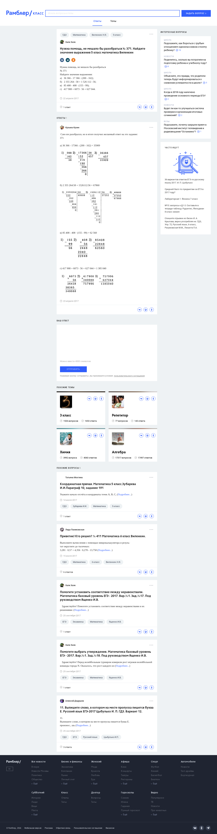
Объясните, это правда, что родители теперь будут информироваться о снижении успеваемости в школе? (184, 79)
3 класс (65, 415)
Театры (125, 775)
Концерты (126, 771)
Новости (185, 767)
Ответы (65, 798)
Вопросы (96, 798)
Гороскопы (127, 793)
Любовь (95, 775)
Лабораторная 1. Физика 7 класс (181, 199)
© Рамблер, (11, 828)
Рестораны (126, 779)
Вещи (34, 806)
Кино (123, 767)
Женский (96, 762)
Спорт (154, 762)
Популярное (157, 798)
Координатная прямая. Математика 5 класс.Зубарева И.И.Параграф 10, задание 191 (98, 486)
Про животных (159, 810)
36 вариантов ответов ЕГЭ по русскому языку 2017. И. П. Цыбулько (184, 181)
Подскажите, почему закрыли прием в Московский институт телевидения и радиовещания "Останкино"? (185, 128)
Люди (35, 802)
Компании (66, 771)
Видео (154, 793)
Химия (65, 452)
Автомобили (188, 762)
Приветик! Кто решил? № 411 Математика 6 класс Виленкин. (103, 536)
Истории (36, 798)
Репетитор (120, 415)
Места (35, 810)
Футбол (155, 767)
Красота (95, 771)
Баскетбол (156, 775)
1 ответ (65, 107)
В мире (35, 767)
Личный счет (68, 779)
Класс (64, 793)
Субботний (38, 793)
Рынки (64, 775)
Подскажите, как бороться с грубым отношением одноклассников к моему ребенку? (185, 46)
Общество (37, 779)
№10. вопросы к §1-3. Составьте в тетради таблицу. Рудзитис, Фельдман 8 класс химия (184, 208)
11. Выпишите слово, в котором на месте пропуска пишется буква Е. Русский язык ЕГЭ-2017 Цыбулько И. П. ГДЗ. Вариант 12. (106, 709)
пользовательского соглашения (129, 376)
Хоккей (155, 771)
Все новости (38, 762)
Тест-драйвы (187, 771)
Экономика (67, 767)
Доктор (95, 793)
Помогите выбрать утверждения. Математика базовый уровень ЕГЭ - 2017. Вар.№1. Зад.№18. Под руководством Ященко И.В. (105, 653)
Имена (124, 802)
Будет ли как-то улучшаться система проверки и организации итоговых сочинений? (184, 112)
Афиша (125, 762)
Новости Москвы (40, 771)
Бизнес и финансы (71, 762)
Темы (64, 802)
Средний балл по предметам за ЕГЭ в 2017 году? (184, 191)
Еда (93, 779)
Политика (37, 775)
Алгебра (119, 452)
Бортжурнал (187, 775)
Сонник (125, 798)
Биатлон (155, 779)
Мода (94, 767)
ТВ (152, 802)
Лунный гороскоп (130, 810)
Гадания (125, 806)
